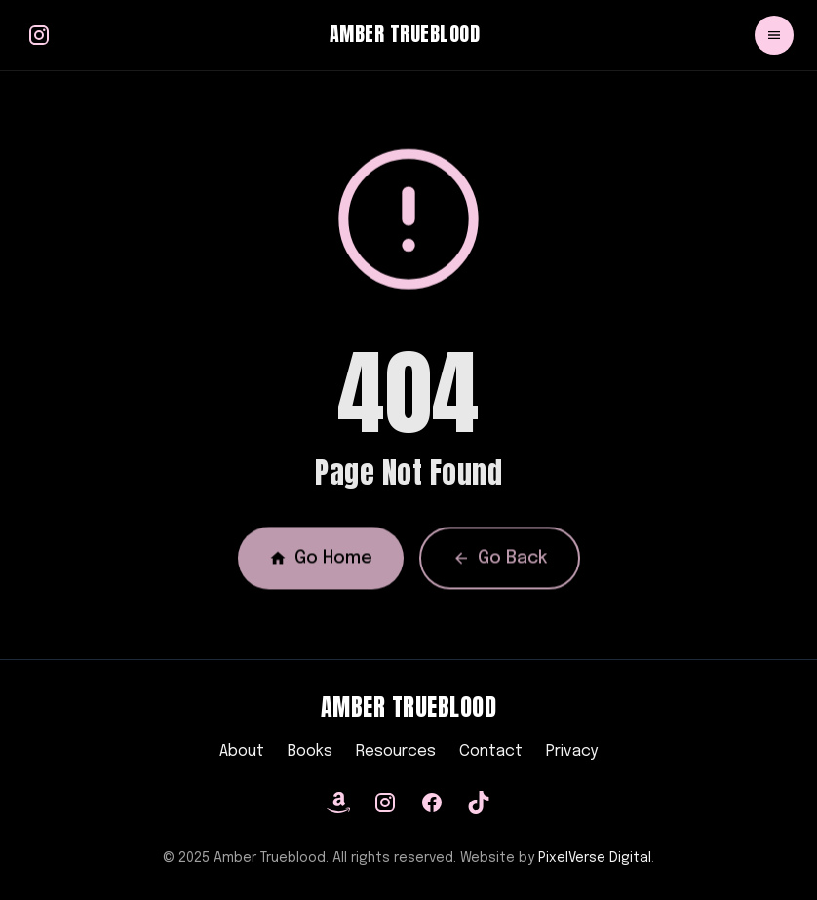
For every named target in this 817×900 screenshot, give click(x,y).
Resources (396, 751)
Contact (491, 751)
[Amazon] (338, 802)
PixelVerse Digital (594, 858)
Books (310, 751)
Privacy (572, 751)
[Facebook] (431, 802)
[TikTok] (478, 802)
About (241, 751)
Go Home (320, 562)
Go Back (499, 562)
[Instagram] (385, 802)
